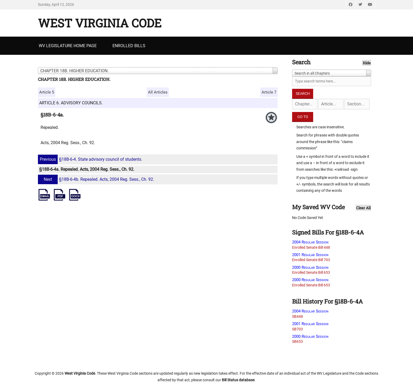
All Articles (158, 92)
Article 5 (46, 92)
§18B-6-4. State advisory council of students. (90, 159)
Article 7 (269, 92)
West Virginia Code (99, 23)
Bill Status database (238, 380)
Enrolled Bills (128, 45)
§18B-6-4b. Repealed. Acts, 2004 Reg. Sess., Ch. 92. (96, 179)
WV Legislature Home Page (68, 45)
